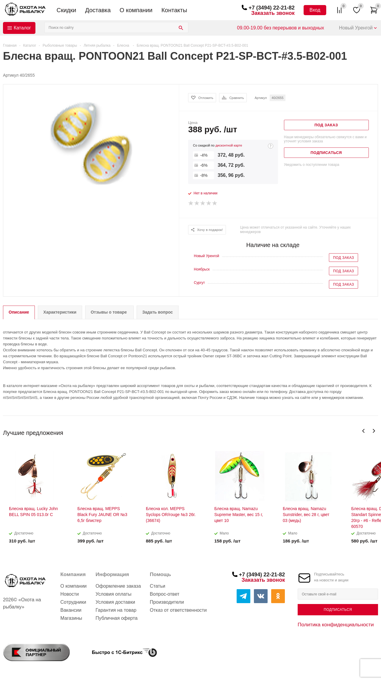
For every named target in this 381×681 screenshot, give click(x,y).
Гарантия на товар (116, 610)
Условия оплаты (113, 594)
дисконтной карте (229, 145)
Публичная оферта (117, 618)
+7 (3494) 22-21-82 (272, 8)
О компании (136, 10)
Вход (315, 9)
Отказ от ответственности (178, 610)
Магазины (71, 618)
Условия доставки (115, 602)
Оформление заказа (118, 586)
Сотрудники (73, 602)
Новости (69, 594)
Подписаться (338, 610)
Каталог (22, 27)
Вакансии (71, 610)
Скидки (66, 10)
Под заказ (343, 258)
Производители (167, 602)
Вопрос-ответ (164, 594)
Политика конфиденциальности (336, 624)
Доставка (98, 10)
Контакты (174, 10)
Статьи (157, 586)
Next (373, 431)
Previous (363, 431)
